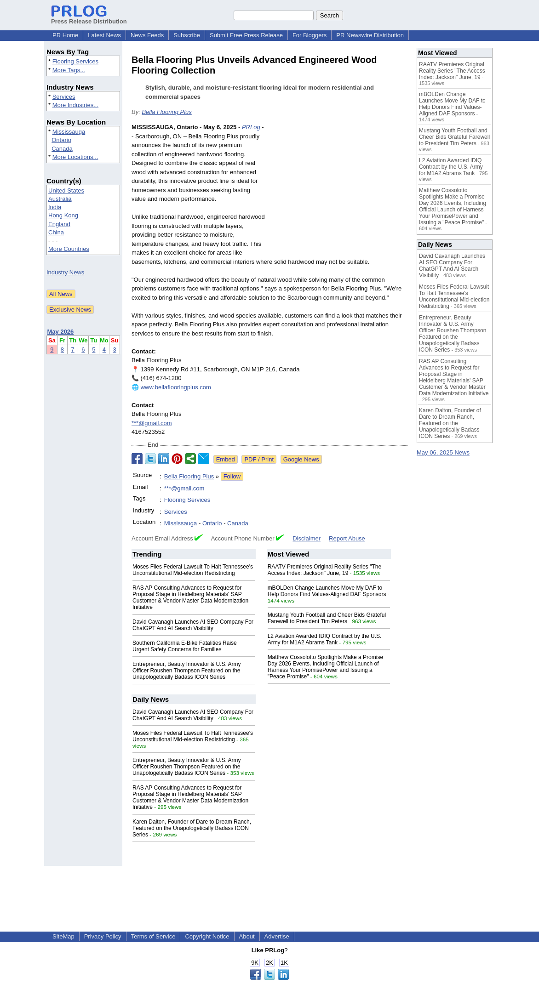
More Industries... (75, 105)
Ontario (61, 139)
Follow (232, 476)
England (59, 224)
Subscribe (186, 35)
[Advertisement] (338, 190)
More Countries (68, 248)
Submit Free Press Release (246, 35)
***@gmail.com (152, 423)
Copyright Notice (207, 936)
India (54, 207)
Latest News (104, 35)
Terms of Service (153, 936)
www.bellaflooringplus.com (176, 387)
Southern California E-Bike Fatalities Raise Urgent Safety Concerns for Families (184, 646)
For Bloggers (309, 35)
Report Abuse (347, 538)
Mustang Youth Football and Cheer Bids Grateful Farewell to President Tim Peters (327, 618)
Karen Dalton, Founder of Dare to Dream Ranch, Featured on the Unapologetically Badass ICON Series (191, 828)
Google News (301, 459)
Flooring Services (75, 61)
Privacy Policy (102, 936)
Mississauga (69, 131)
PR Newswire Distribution (370, 35)
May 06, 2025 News (443, 452)
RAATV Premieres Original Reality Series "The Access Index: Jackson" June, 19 (324, 569)
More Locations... (75, 157)
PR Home (65, 35)
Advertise (276, 936)
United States (66, 190)
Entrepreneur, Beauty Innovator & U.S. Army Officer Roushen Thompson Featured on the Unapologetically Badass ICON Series (186, 670)
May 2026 (60, 331)
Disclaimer (306, 538)
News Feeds (147, 35)
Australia (60, 198)
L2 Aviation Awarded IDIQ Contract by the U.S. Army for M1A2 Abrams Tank (325, 639)
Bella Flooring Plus (166, 111)
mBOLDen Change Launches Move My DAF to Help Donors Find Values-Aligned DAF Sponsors (327, 591)
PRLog (251, 127)
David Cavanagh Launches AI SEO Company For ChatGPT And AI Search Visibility (192, 625)
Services (63, 96)
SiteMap (63, 936)
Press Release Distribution (89, 18)
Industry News (65, 272)
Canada (62, 148)
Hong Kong (63, 215)
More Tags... (68, 70)
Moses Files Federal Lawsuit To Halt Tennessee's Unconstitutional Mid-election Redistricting (192, 569)
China (56, 232)
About (247, 936)
